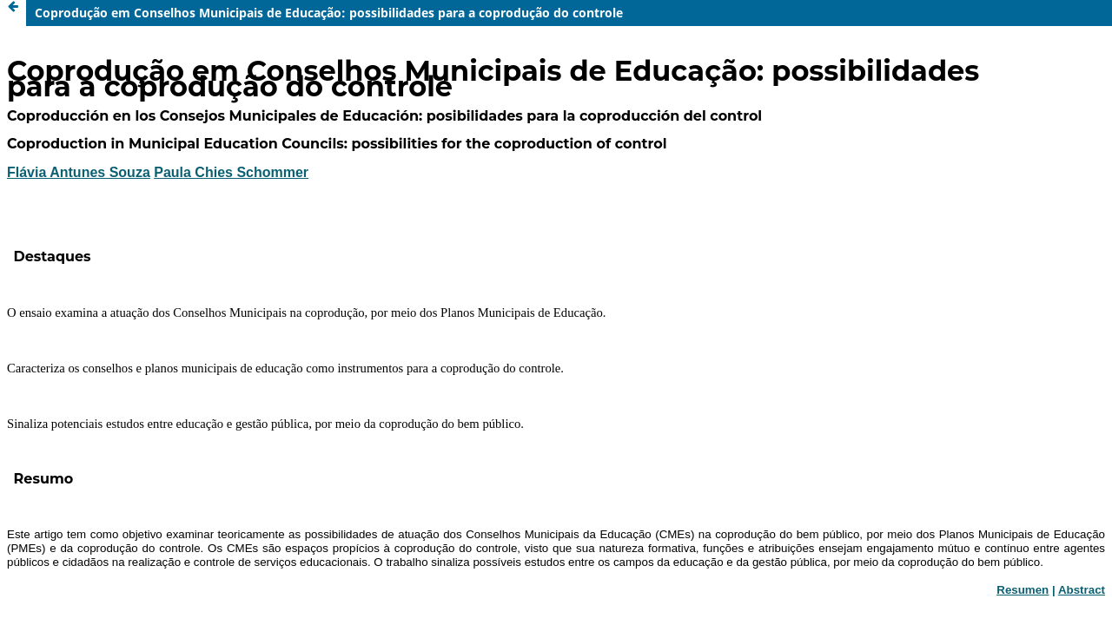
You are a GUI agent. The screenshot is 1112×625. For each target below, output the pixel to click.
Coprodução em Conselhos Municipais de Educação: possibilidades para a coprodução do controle (329, 12)
